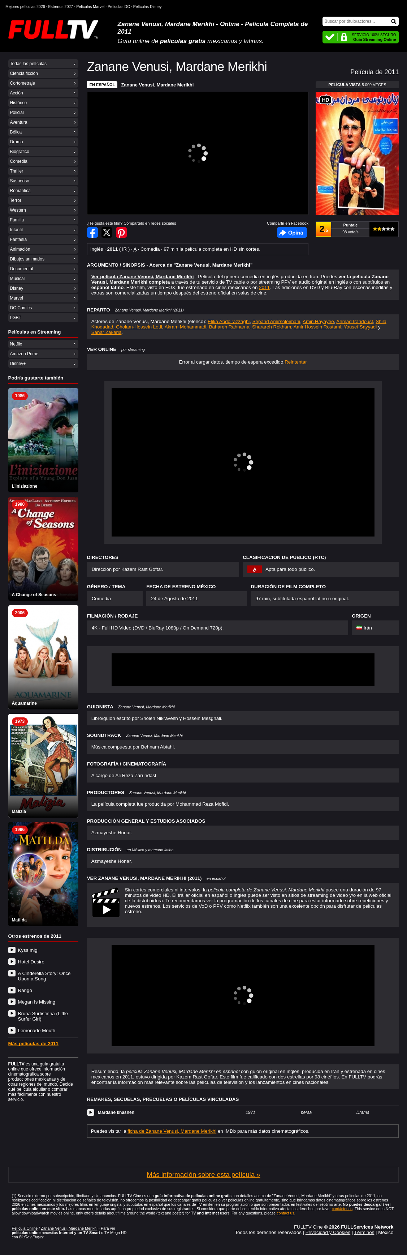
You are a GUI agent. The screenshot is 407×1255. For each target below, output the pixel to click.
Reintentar (296, 362)
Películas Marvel (90, 6)
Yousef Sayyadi (360, 327)
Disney (16, 288)
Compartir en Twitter (106, 232)
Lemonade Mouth (37, 1030)
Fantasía (18, 239)
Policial (17, 112)
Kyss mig (28, 950)
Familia (17, 219)
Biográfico (19, 151)
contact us (285, 1213)
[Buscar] (360, 21)
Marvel (16, 298)
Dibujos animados (27, 259)
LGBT (15, 317)
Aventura (18, 122)
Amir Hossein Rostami (317, 327)
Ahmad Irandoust (354, 321)
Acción (16, 93)
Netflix (16, 344)
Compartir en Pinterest (121, 232)
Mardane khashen (116, 1112)
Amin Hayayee (318, 321)
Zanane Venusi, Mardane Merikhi (157, 85)
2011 (264, 287)
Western (18, 210)
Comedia (18, 161)
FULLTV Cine (308, 1227)
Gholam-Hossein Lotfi (139, 327)
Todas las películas (28, 63)
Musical (17, 278)
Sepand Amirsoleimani (276, 321)
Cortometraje (22, 83)
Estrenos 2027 (60, 6)
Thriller (16, 171)
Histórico (18, 102)
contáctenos (342, 1209)
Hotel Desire (31, 961)
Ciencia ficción (24, 73)
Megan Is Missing (37, 1002)
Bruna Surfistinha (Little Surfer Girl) (43, 1016)
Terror (15, 200)
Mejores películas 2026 (25, 6)
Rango (25, 990)
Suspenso (19, 180)
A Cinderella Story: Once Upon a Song (44, 976)
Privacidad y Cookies (328, 1232)
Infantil (16, 229)
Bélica (16, 132)
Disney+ (18, 363)
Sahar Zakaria (106, 332)
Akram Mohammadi (186, 327)
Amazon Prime (24, 353)
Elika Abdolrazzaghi (229, 321)
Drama (16, 141)
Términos (364, 1232)
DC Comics (21, 307)
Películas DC (119, 6)
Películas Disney (147, 6)
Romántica (20, 190)
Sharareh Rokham (271, 327)
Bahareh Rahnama (229, 327)
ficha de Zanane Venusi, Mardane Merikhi (171, 1131)
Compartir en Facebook (92, 232)
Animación (20, 249)
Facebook (292, 232)
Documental (21, 268)
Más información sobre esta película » (203, 1174)
